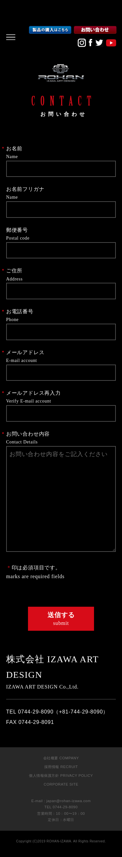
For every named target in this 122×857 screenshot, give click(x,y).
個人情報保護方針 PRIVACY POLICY (61, 775)
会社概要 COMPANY (61, 758)
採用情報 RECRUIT (61, 767)
